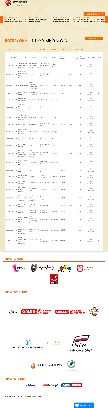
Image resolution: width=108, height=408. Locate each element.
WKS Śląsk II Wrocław (22, 182)
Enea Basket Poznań (22, 176)
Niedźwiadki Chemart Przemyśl (22, 131)
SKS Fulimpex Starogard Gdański (22, 65)
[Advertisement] (54, 29)
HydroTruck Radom (22, 139)
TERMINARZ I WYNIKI (46, 49)
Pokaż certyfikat (90, 65)
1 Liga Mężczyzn (49, 41)
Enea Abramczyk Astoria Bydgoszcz (22, 230)
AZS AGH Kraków (21, 170)
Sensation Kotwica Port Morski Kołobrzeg (22, 75)
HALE (21, 49)
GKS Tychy (22, 124)
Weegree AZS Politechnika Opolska (22, 117)
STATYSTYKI (79, 49)
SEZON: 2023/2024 (94, 39)
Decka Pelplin (23, 85)
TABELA (30, 49)
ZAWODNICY (64, 49)
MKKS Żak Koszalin (21, 205)
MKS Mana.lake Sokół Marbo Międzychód (22, 153)
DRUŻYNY (11, 49)
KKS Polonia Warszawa (22, 99)
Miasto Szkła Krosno (22, 93)
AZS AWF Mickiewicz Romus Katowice (22, 108)
